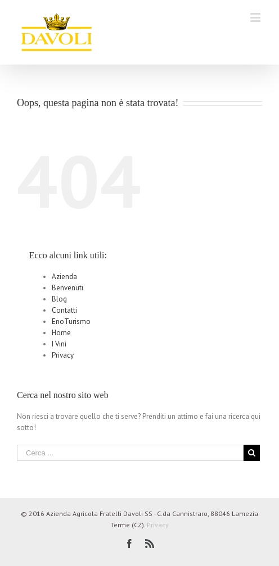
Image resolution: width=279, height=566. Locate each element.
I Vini (59, 344)
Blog (59, 299)
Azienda (64, 276)
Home (61, 332)
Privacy (63, 355)
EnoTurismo (71, 321)
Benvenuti (67, 288)
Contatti (64, 310)
